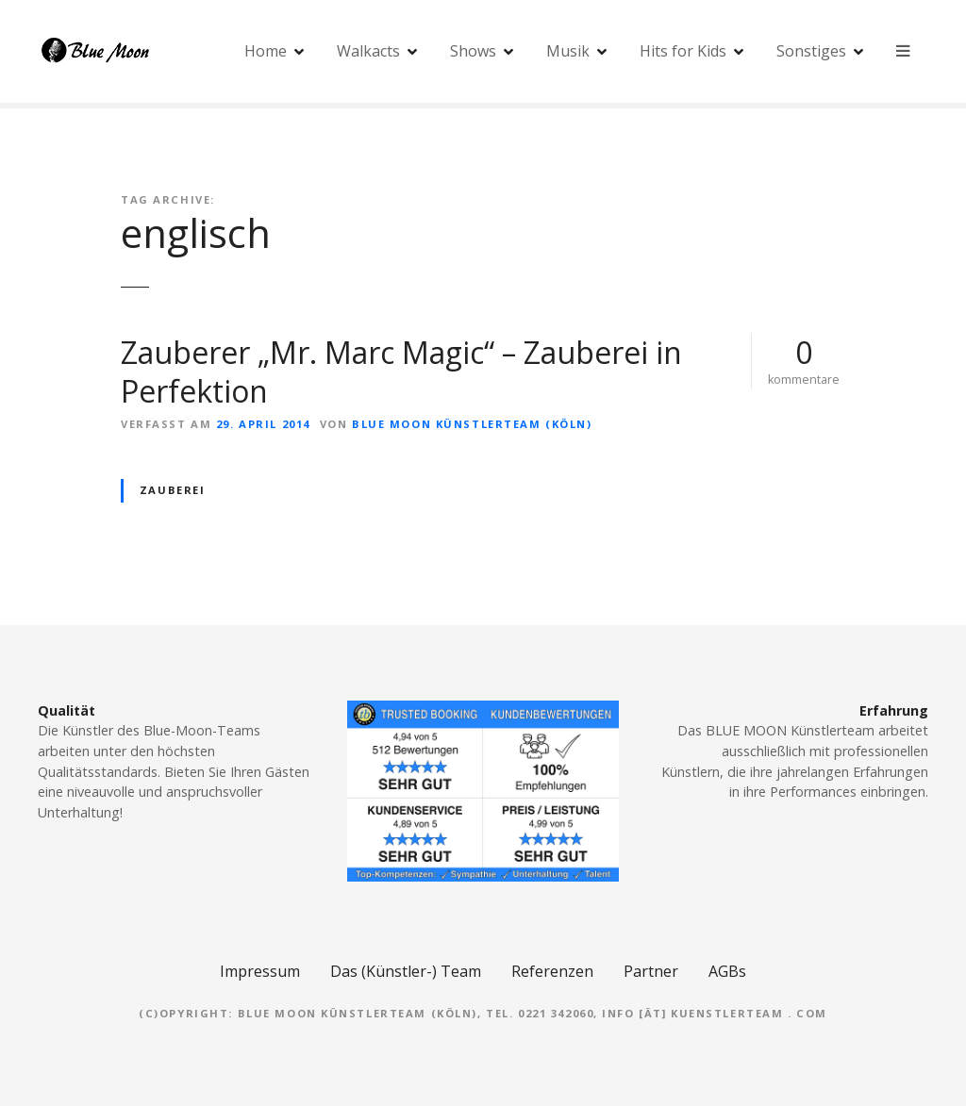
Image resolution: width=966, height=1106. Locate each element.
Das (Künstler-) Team (405, 971)
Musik (568, 51)
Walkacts (368, 51)
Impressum (260, 971)
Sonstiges (811, 51)
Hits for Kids (683, 51)
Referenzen (552, 971)
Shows (473, 51)
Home (265, 51)
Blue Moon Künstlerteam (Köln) (471, 424)
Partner (651, 971)
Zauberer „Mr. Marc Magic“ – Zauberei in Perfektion (401, 372)
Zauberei (173, 490)
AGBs (727, 971)
